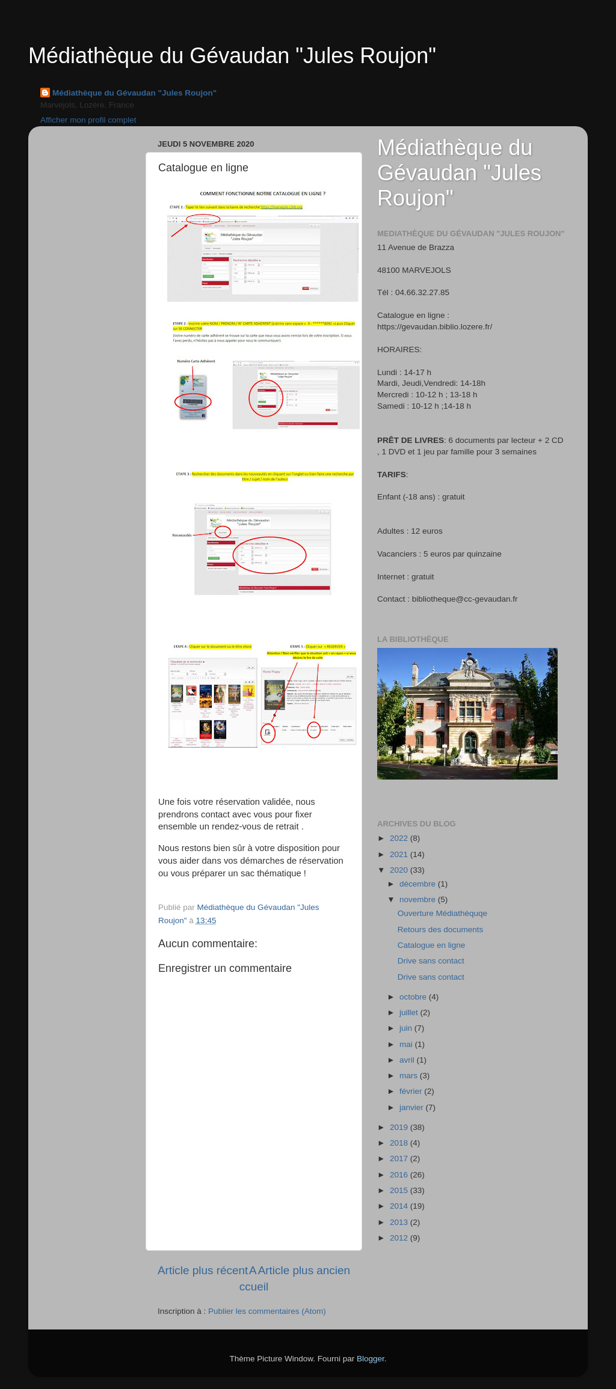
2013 (400, 1222)
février (411, 1091)
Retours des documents (441, 929)
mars (409, 1075)
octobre (414, 996)
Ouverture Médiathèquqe (442, 913)
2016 (400, 1174)
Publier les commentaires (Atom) (267, 1311)
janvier (412, 1107)
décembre (418, 883)
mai (407, 1044)
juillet (409, 1012)
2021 (400, 854)
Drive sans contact (431, 960)
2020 (400, 870)
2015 (400, 1190)
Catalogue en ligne (432, 945)
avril (408, 1059)
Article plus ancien (304, 1270)
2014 (400, 1205)
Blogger (370, 1358)
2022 (400, 838)
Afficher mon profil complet (88, 119)
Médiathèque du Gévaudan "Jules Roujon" (232, 55)
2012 (400, 1237)
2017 (400, 1158)
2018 (400, 1142)
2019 (400, 1127)
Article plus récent (203, 1270)
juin (406, 1028)
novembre (418, 899)
